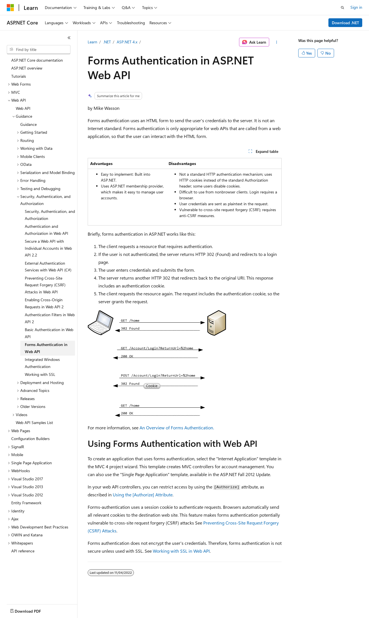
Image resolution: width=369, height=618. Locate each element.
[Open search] (342, 8)
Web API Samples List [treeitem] (34, 422)
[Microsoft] (10, 7)
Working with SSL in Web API (181, 551)
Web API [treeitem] (23, 108)
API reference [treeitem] (22, 551)
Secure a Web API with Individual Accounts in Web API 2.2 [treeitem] (48, 248)
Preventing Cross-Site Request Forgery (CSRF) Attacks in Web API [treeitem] (45, 285)
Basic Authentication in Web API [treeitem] (49, 333)
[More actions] (276, 42)
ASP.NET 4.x (127, 41)
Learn (92, 41)
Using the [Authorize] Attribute (143, 494)
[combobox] (38, 49)
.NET (107, 41)
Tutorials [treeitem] (18, 76)
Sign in (356, 7)
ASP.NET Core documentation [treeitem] (37, 60)
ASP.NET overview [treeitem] (26, 68)
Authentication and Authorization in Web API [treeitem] (46, 230)
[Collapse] (69, 38)
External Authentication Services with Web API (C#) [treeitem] (48, 266)
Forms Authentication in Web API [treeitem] (46, 348)
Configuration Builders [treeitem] (30, 438)
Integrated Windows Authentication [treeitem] (42, 363)
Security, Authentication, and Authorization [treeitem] (50, 215)
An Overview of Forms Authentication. (177, 427)
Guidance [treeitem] (28, 124)
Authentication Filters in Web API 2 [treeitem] (50, 318)
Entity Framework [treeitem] (26, 502)
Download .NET (345, 22)
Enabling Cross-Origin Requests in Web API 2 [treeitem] (44, 303)
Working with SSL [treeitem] (40, 374)
